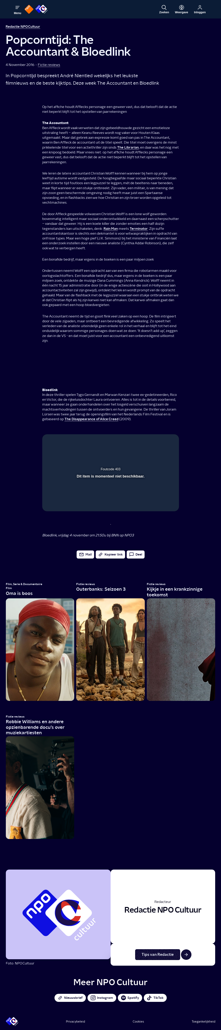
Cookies (138, 1021)
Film (9, 588)
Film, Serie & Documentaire (24, 584)
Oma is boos (19, 593)
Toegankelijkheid (203, 1021)
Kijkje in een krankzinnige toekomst (174, 591)
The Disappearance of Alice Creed (91, 419)
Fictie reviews (49, 65)
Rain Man (111, 228)
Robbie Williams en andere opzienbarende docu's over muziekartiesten (35, 727)
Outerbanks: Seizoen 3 (101, 589)
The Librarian (128, 147)
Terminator (139, 228)
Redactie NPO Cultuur (23, 26)
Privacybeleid (75, 1021)
